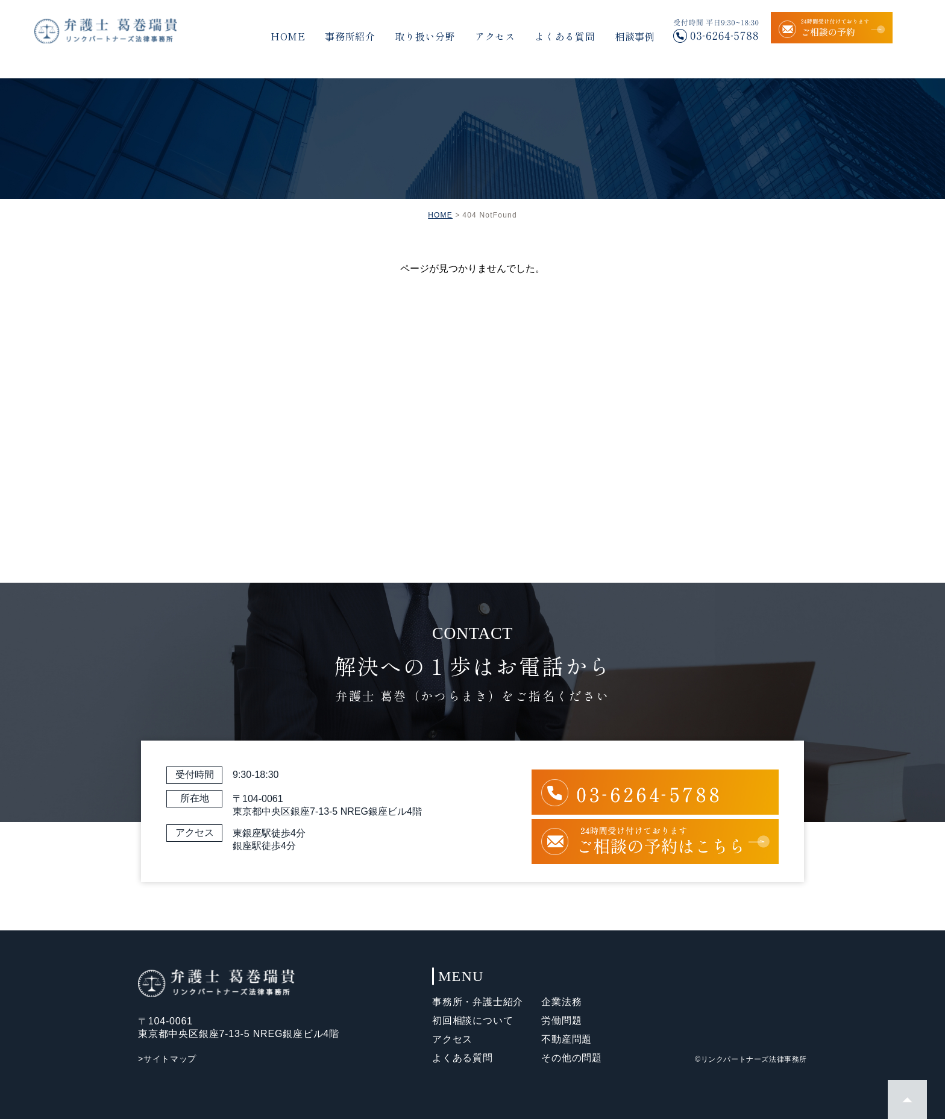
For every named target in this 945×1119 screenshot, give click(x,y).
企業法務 (561, 1002)
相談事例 (635, 36)
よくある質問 (565, 36)
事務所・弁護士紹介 (477, 1002)
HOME (288, 36)
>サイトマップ (167, 1059)
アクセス (495, 36)
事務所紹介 (350, 36)
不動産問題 (566, 1039)
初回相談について (472, 1020)
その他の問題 (571, 1058)
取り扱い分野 (425, 36)
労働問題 (561, 1020)
